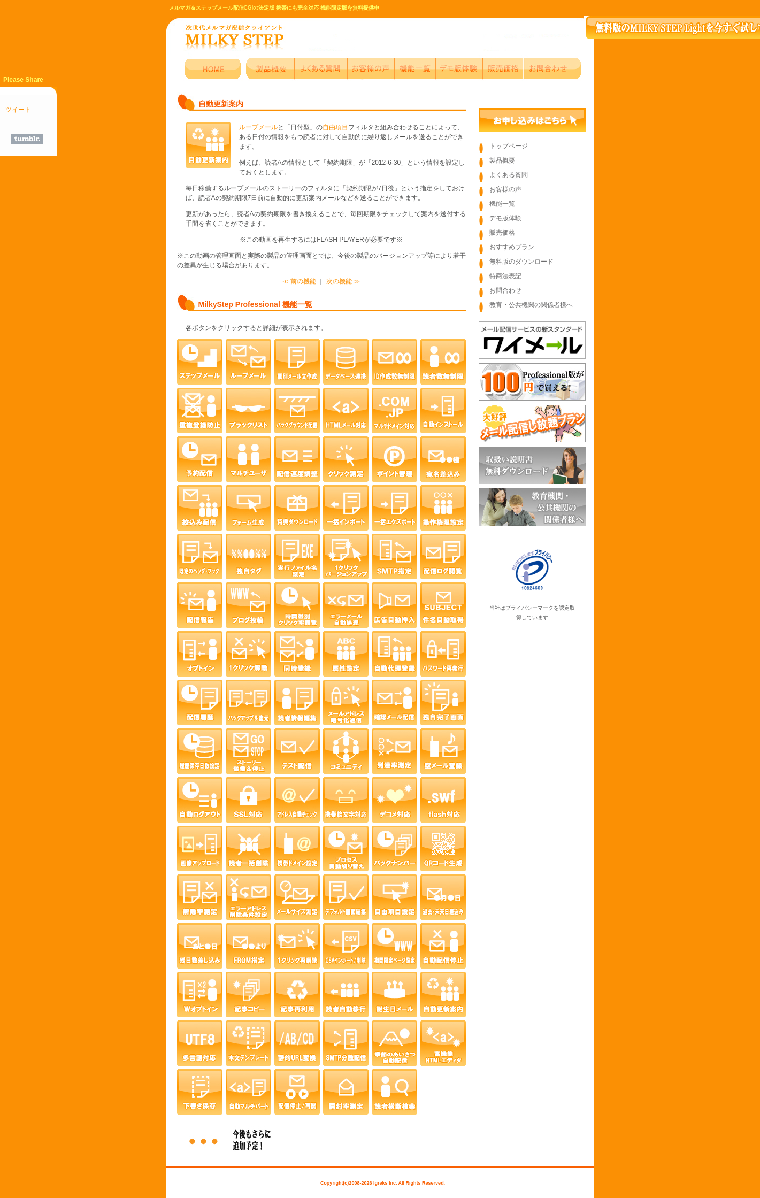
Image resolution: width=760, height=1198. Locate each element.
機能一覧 (502, 204)
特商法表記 (505, 276)
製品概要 (502, 160)
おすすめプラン (511, 247)
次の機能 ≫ (343, 281)
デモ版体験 (505, 218)
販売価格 (502, 232)
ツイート (18, 109)
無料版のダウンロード (521, 261)
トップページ (508, 146)
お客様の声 (505, 189)
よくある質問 (508, 175)
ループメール (258, 127)
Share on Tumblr (27, 139)
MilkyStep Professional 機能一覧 (255, 304)
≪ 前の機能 (299, 281)
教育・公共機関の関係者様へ (531, 305)
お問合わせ (505, 290)
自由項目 (335, 127)
